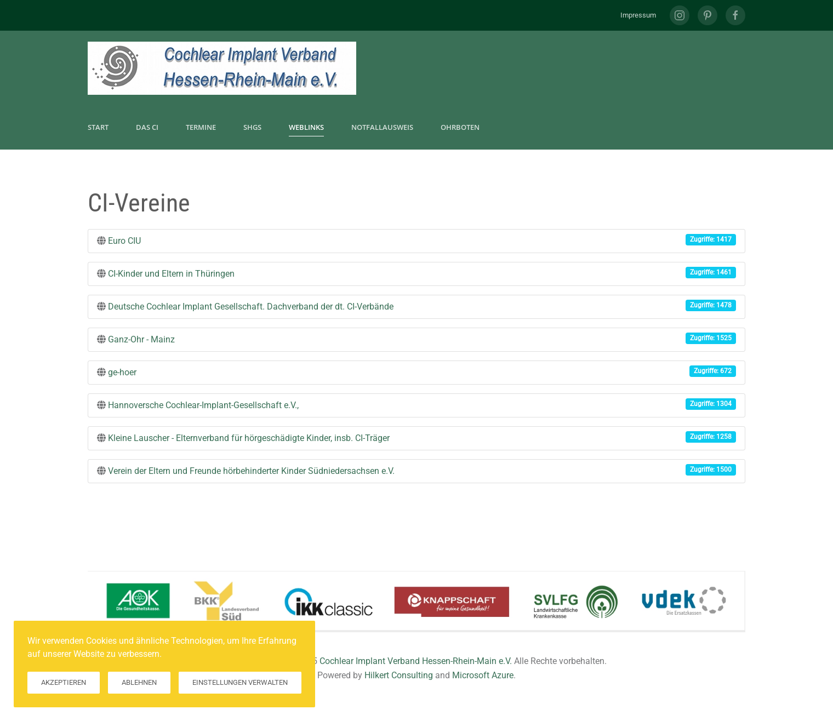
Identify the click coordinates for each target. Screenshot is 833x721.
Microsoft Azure (483, 675)
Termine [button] (201, 127)
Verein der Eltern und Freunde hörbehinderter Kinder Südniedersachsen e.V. (251, 471)
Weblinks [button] (306, 127)
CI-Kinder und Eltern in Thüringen (171, 273)
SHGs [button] (252, 127)
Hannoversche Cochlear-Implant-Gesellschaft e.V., (203, 405)
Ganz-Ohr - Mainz (141, 339)
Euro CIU (124, 241)
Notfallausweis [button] (382, 127)
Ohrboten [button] (460, 127)
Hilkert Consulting (398, 675)
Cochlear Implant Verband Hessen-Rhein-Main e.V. (415, 661)
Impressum (638, 15)
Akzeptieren (63, 682)
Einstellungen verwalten (240, 682)
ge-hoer (122, 372)
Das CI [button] (147, 127)
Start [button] (98, 127)
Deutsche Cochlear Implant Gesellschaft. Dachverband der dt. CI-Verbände (250, 306)
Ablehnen (139, 682)
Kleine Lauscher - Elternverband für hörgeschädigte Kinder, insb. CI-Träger (249, 438)
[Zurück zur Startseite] (222, 68)
